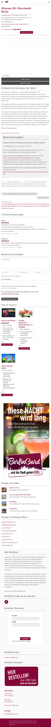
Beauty (37, 180)
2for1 (30, 180)
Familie (15, 182)
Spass (16, 184)
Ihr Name (14, 614)
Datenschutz (21, 721)
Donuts (45, 180)
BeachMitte (13, 500)
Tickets (28, 184)
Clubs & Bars (6, 526)
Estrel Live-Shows (8, 319)
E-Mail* (14, 620)
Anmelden (25, 637)
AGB (27, 721)
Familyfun (5, 535)
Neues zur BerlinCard (12, 655)
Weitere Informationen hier (9, 126)
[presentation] (25, 630)
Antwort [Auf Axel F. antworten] (16, 232)
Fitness (20, 182)
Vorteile (37, 184)
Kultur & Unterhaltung (13, 180)
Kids (31, 182)
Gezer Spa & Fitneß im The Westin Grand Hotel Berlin (19, 192)
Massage (39, 182)
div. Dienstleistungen (8, 529)
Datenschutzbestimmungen (10, 292)
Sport (19, 184)
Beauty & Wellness (7, 520)
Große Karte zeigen (25, 82)
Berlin (40, 180)
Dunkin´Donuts (6, 532)
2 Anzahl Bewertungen (7, 29)
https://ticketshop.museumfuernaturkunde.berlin (17, 156)
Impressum (33, 719)
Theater (24, 184)
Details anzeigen (7, 343)
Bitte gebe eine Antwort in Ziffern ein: (11, 274)
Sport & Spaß (6, 543)
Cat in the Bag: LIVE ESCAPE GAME (20, 493)
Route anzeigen (25, 79)
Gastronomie (6, 538)
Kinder (35, 182)
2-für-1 (27, 180)
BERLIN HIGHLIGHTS (8, 523)
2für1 (33, 180)
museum (3, 184)
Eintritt (3, 182)
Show (8, 184)
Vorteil (32, 184)
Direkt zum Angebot (26, 32)
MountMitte (13, 507)
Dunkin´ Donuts (43, 196)
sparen (12, 184)
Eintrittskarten (9, 182)
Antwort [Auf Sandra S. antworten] (20, 246)
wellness (44, 184)
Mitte (44, 182)
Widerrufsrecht (13, 721)
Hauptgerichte (26, 182)
